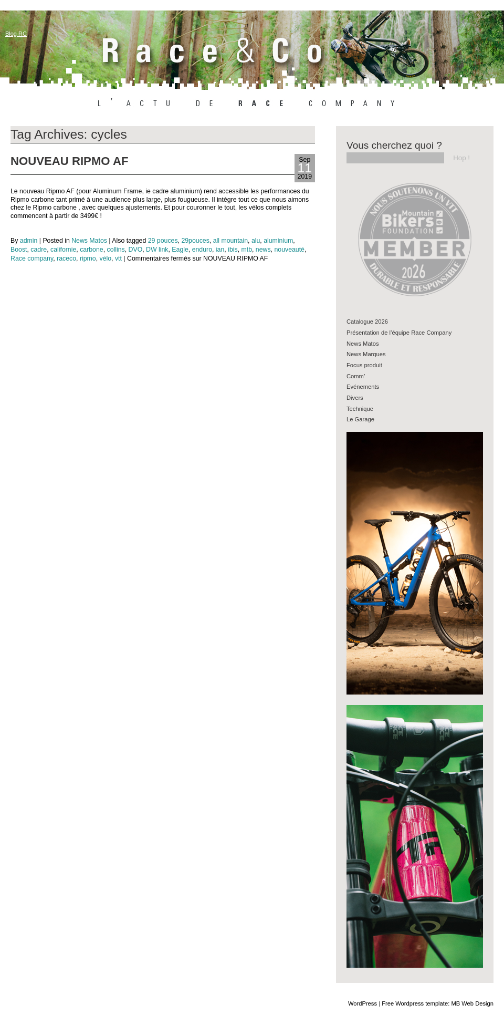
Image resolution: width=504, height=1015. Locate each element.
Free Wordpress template (415, 1003)
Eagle (180, 249)
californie (63, 249)
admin (29, 240)
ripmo (88, 258)
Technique (359, 409)
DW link (157, 249)
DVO (136, 249)
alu (255, 240)
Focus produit (364, 365)
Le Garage (360, 419)
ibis (232, 249)
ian (220, 249)
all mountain (230, 240)
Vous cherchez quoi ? (394, 145)
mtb (246, 249)
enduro (202, 249)
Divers (354, 398)
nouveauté (289, 249)
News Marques (366, 354)
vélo (106, 258)
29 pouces (163, 240)
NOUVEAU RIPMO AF (69, 161)
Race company (31, 258)
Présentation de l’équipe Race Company (399, 332)
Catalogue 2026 (367, 321)
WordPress (362, 1003)
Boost (18, 249)
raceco (66, 258)
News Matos (89, 240)
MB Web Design (472, 1003)
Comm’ (355, 376)
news (263, 249)
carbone (91, 249)
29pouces (195, 240)
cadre (38, 249)
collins (115, 249)
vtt (118, 258)
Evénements (362, 387)
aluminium (278, 240)
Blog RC (16, 33)
